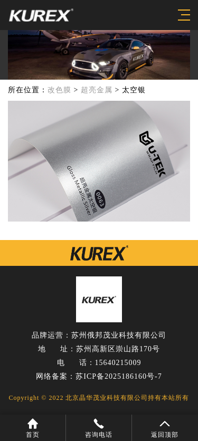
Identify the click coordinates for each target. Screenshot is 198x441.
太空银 (134, 90)
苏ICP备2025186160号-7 (119, 376)
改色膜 (59, 90)
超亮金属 (96, 90)
